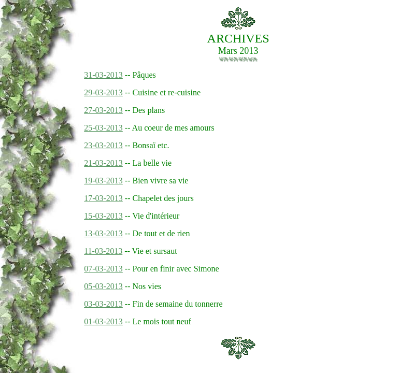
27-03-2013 (103, 110)
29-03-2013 (103, 92)
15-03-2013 (103, 215)
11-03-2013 (103, 251)
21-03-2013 (103, 163)
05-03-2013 (103, 286)
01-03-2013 (103, 321)
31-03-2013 (103, 74)
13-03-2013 (103, 233)
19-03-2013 (103, 180)
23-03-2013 (103, 145)
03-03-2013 (103, 303)
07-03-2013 (103, 268)
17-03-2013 (103, 198)
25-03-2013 (103, 127)
